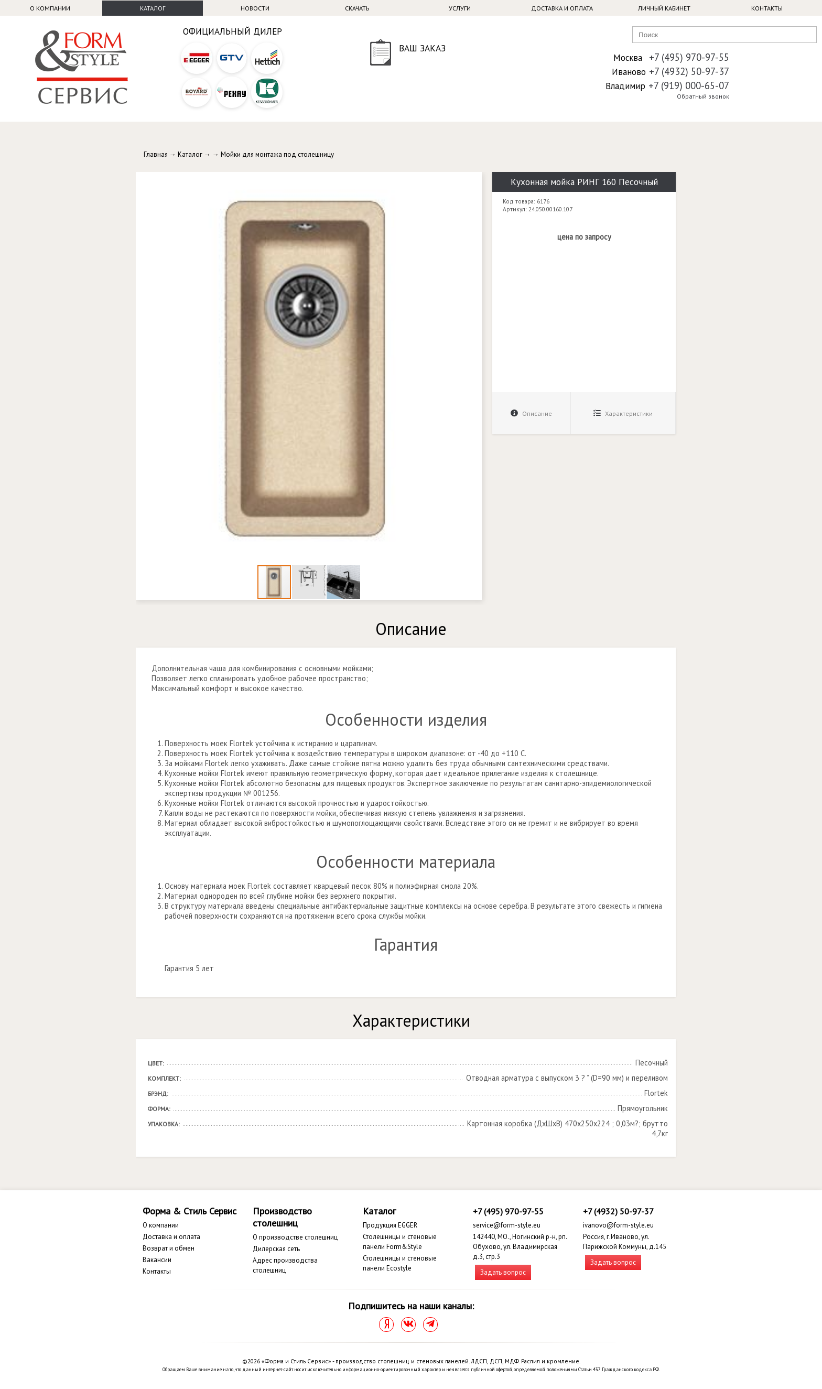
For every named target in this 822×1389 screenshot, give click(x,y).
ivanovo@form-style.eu (618, 1225)
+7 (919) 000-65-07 (688, 85)
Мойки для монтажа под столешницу (277, 154)
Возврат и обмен (168, 1248)
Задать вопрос (503, 1272)
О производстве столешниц (295, 1237)
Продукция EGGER (390, 1225)
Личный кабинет (664, 8)
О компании (50, 8)
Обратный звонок (703, 96)
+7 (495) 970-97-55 (689, 57)
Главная (156, 154)
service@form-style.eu (506, 1225)
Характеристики (623, 413)
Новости (255, 8)
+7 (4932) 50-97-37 (689, 71)
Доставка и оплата (562, 8)
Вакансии (157, 1259)
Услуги (460, 8)
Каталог (152, 8)
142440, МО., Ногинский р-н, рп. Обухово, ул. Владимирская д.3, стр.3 (520, 1246)
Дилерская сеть (276, 1248)
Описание (531, 413)
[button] (472, 181)
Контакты (767, 8)
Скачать (357, 8)
